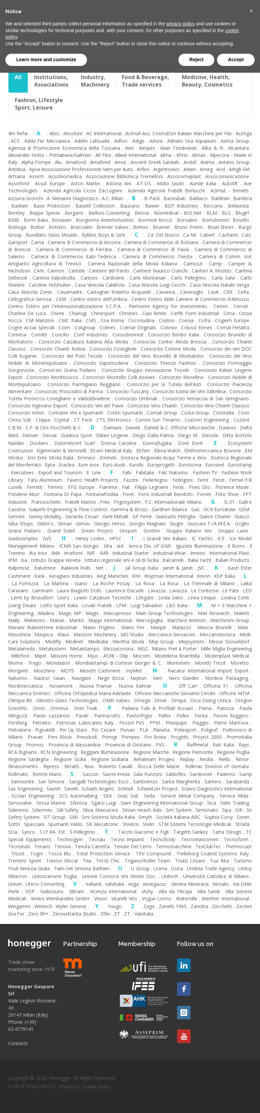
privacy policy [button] (180, 23)
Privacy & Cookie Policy (85, 1086)
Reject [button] (196, 59)
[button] (251, 10)
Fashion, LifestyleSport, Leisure (39, 103)
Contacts (18, 1043)
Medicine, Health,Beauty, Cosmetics (207, 80)
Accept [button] (236, 59)
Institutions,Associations (51, 80)
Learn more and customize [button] (46, 59)
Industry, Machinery (95, 80)
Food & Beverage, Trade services (145, 80)
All (18, 80)
